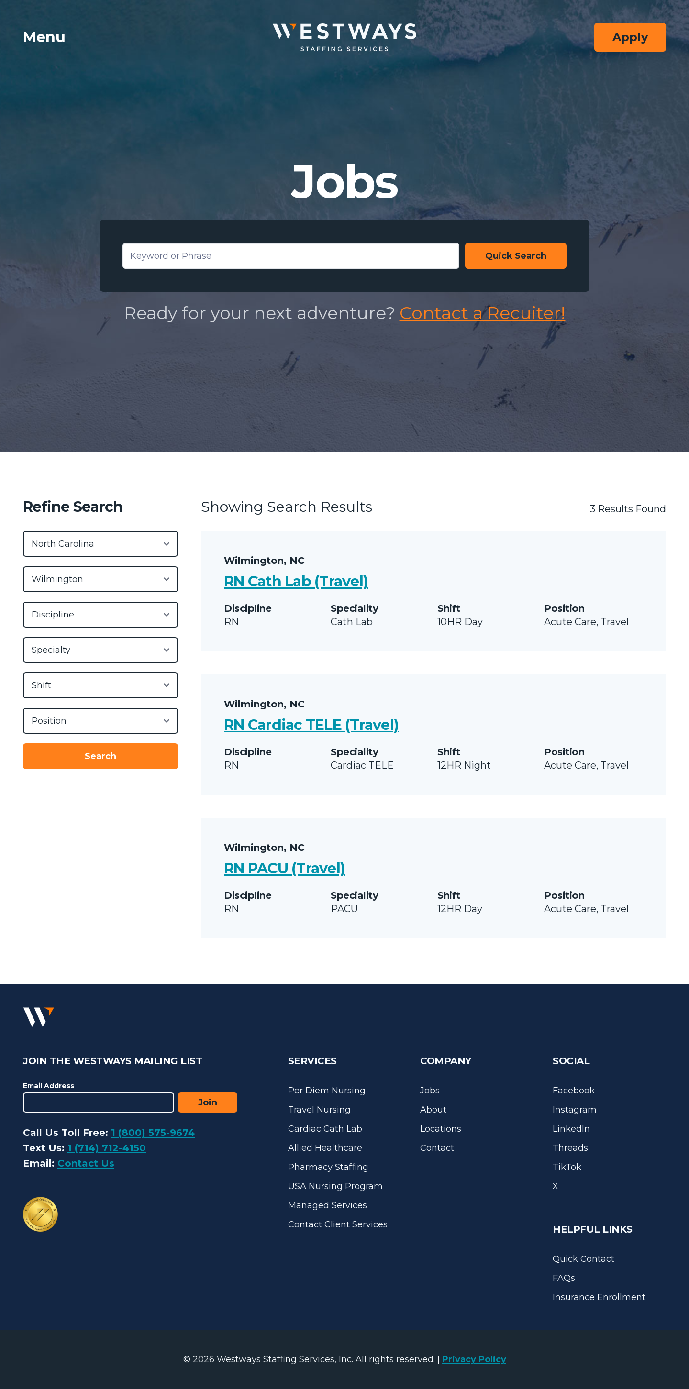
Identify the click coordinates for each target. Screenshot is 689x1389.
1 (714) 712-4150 (106, 1148)
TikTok (567, 1167)
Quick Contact (583, 1259)
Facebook (574, 1090)
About (433, 1109)
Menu (44, 37)
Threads (570, 1148)
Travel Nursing (319, 1109)
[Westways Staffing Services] (344, 37)
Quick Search (515, 256)
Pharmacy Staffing (328, 1167)
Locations (440, 1129)
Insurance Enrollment (599, 1297)
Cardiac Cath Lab (325, 1129)
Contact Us (85, 1163)
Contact (437, 1148)
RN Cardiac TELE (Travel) (311, 725)
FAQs (564, 1278)
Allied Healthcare (325, 1148)
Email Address (48, 1085)
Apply (630, 37)
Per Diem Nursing (327, 1090)
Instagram (575, 1109)
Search (100, 756)
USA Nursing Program (335, 1186)
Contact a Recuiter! (483, 312)
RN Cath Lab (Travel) (296, 581)
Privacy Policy (474, 1359)
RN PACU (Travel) (284, 868)
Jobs (430, 1090)
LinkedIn (571, 1129)
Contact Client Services (338, 1224)
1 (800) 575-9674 (153, 1132)
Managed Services (327, 1205)
